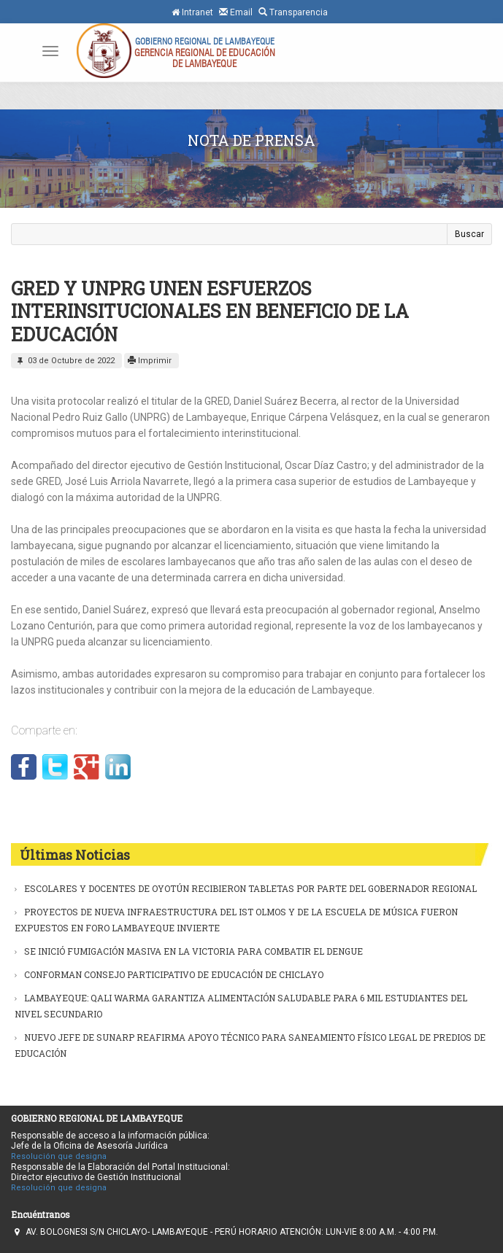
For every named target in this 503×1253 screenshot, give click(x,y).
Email (236, 12)
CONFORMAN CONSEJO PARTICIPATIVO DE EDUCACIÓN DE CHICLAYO (173, 974)
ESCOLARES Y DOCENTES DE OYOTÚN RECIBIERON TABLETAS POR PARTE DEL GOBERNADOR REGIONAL (250, 888)
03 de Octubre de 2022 (65, 360)
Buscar (469, 234)
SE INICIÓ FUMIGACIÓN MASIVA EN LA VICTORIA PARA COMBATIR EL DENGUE (193, 951)
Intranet (192, 12)
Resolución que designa (59, 1156)
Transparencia (293, 12)
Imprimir (150, 360)
